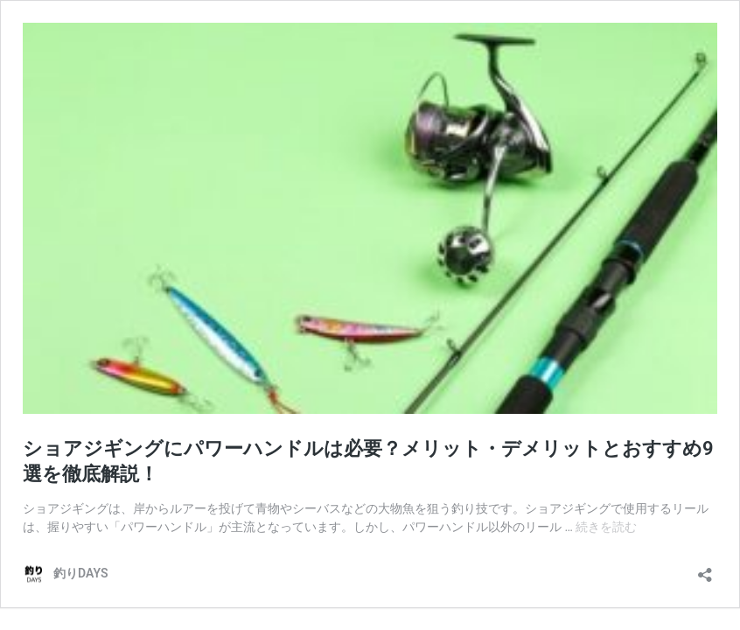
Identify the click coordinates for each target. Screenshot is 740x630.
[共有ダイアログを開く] (705, 569)
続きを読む (606, 527)
